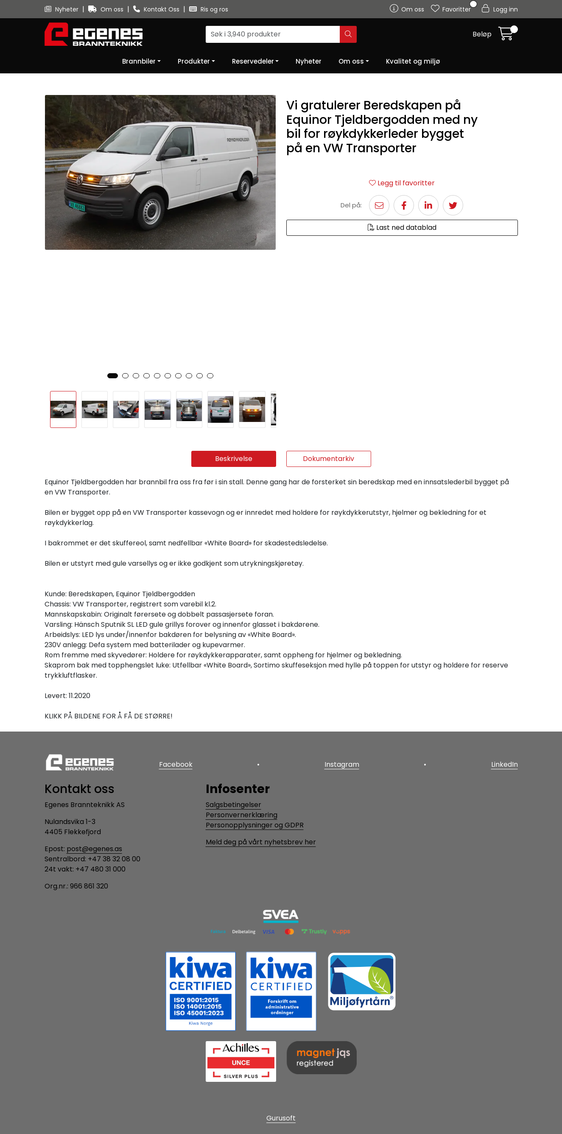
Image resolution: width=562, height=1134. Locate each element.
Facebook (176, 764)
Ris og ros (208, 9)
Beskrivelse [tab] (233, 459)
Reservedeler (253, 61)
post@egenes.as (94, 849)
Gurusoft (281, 1118)
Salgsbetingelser (233, 805)
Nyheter (62, 9)
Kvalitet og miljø (413, 61)
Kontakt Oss (157, 9)
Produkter (194, 61)
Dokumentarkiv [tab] (328, 459)
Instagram (341, 764)
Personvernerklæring (241, 815)
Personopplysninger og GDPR (255, 825)
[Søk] (273, 34)
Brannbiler (139, 61)
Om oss (106, 9)
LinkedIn (504, 764)
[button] (112, 375)
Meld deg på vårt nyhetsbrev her (261, 842)
